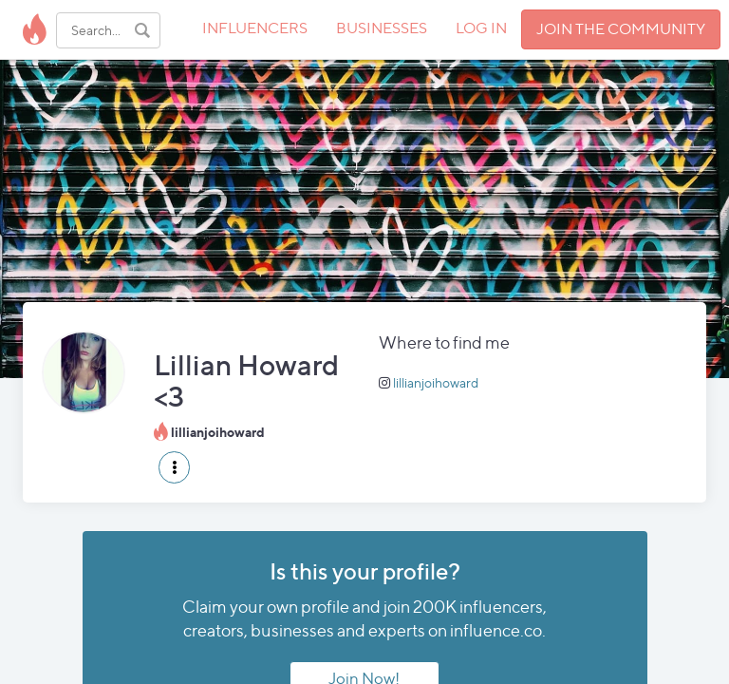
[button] (174, 467)
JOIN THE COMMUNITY (620, 29)
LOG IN (481, 28)
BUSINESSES (381, 28)
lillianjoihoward (435, 382)
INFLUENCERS (255, 28)
